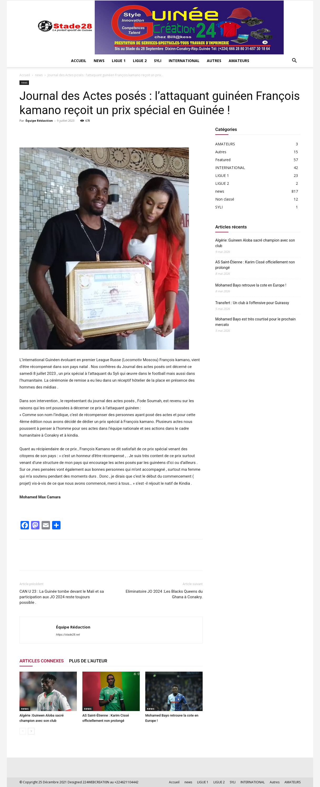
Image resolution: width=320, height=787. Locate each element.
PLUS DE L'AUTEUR (88, 660)
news (99, 60)
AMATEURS (239, 60)
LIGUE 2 (140, 60)
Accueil (78, 60)
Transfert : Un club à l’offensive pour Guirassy (252, 303)
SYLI (157, 60)
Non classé (224, 199)
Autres (214, 60)
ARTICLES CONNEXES (41, 660)
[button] (294, 61)
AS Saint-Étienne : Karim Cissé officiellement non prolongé (255, 265)
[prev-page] (22, 731)
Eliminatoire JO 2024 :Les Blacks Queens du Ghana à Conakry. (164, 594)
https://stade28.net (68, 634)
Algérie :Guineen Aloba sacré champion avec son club (255, 243)
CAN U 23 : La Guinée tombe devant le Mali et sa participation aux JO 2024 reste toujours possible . (61, 597)
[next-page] (31, 731)
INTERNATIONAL (184, 60)
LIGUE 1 (119, 60)
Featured (223, 159)
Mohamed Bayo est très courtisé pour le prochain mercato (255, 322)
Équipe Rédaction (39, 120)
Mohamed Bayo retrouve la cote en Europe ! (250, 285)
